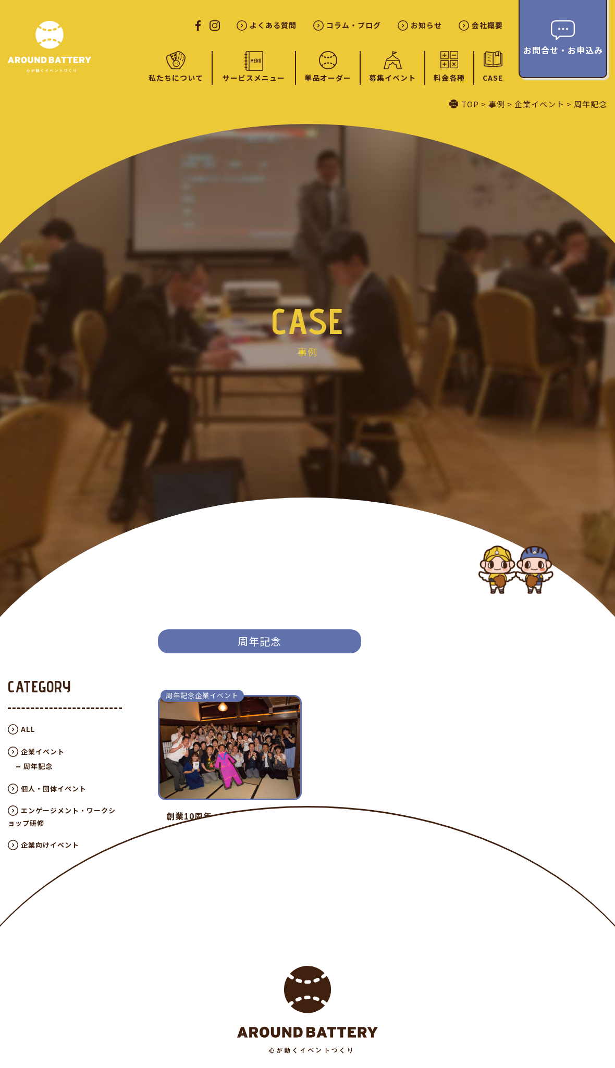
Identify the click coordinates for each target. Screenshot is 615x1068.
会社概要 (487, 25)
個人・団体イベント (54, 788)
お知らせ (426, 25)
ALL (28, 729)
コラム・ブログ (353, 25)
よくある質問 (273, 25)
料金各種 (449, 77)
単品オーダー (327, 77)
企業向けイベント (50, 845)
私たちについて (176, 77)
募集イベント (392, 77)
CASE (493, 77)
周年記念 (38, 766)
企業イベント (43, 751)
